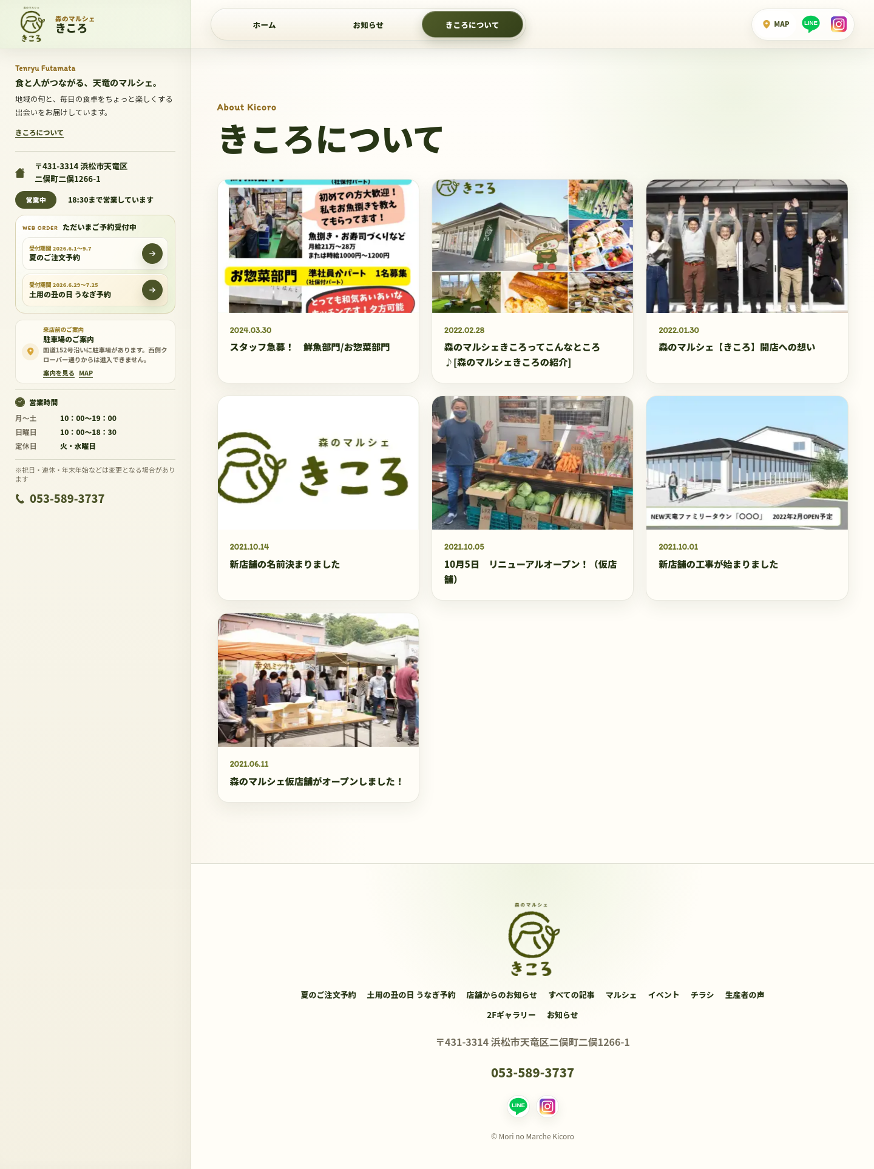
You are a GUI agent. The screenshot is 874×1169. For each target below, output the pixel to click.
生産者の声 (745, 994)
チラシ (702, 994)
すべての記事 (571, 994)
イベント (664, 994)
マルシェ (621, 994)
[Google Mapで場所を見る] (775, 24)
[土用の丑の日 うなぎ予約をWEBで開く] (152, 290)
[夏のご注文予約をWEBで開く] (152, 253)
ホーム (264, 24)
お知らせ (562, 1014)
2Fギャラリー (511, 1014)
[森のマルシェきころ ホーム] (95, 24)
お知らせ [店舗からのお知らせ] (368, 24)
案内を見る (59, 373)
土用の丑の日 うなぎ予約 (411, 994)
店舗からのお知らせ (501, 994)
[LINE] (811, 24)
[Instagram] (838, 24)
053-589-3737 (59, 498)
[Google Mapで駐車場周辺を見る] (86, 373)
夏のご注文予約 (328, 994)
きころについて (472, 24)
